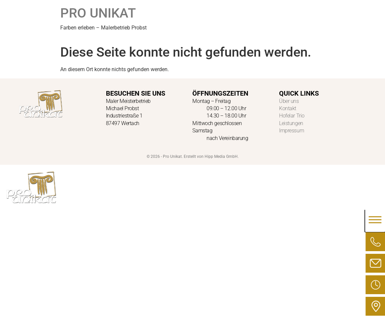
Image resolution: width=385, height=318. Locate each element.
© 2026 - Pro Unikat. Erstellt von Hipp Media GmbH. (193, 156)
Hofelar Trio (292, 116)
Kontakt (287, 108)
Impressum (291, 130)
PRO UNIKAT (98, 13)
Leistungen (291, 123)
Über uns (289, 101)
